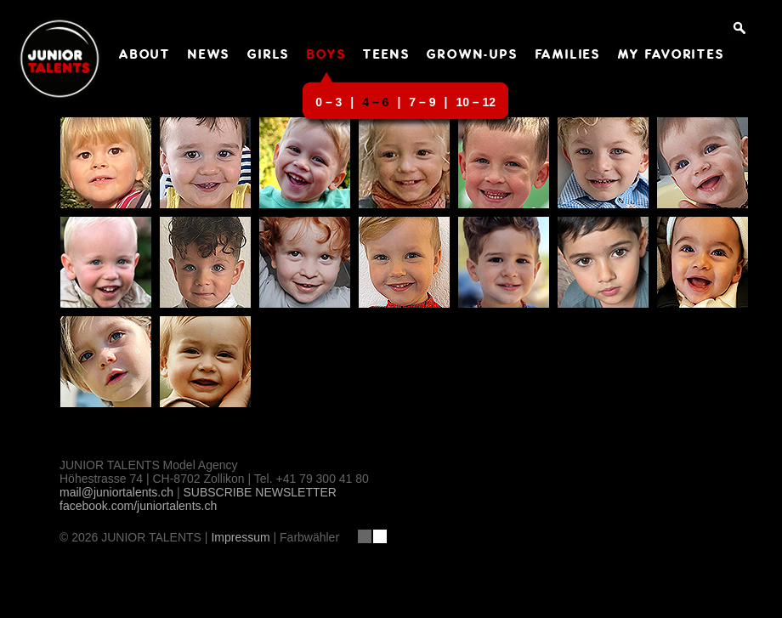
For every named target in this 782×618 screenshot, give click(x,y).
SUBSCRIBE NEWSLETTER (259, 492)
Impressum (240, 537)
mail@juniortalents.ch (116, 492)
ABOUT (145, 55)
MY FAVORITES (671, 55)
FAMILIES (568, 55)
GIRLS (268, 55)
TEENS (386, 55)
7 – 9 (422, 102)
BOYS (326, 55)
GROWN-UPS (472, 55)
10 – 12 (476, 102)
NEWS (209, 55)
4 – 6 (375, 102)
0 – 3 (328, 102)
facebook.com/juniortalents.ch (138, 506)
